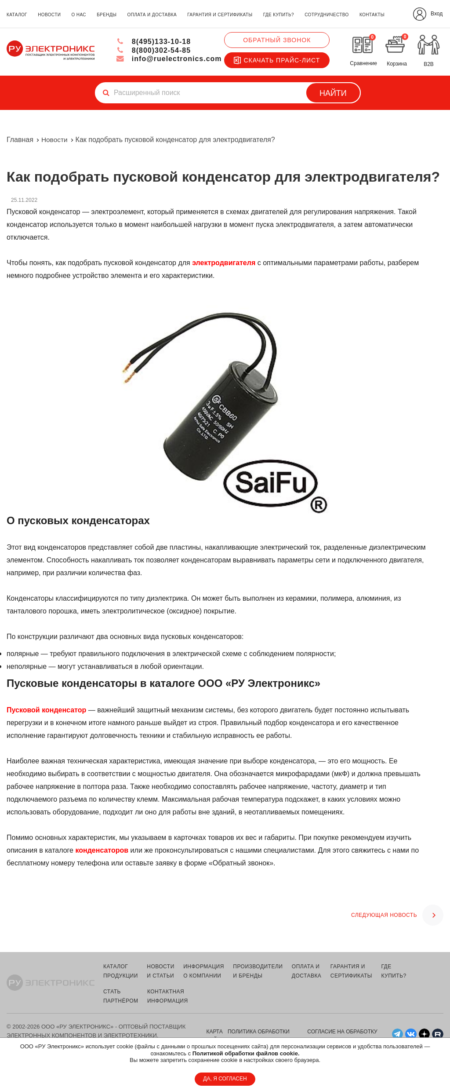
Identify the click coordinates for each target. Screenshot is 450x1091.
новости (49, 14)
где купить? (278, 14)
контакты (372, 14)
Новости (55, 139)
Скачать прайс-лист (277, 60)
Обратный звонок (277, 40)
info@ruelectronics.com (168, 58)
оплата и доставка (152, 14)
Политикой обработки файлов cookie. (246, 1053)
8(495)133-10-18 (153, 41)
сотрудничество (326, 14)
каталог (17, 14)
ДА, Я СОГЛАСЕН (225, 1079)
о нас (78, 14)
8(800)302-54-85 (153, 50)
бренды (106, 14)
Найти (333, 93)
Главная (20, 139)
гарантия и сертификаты (219, 14)
